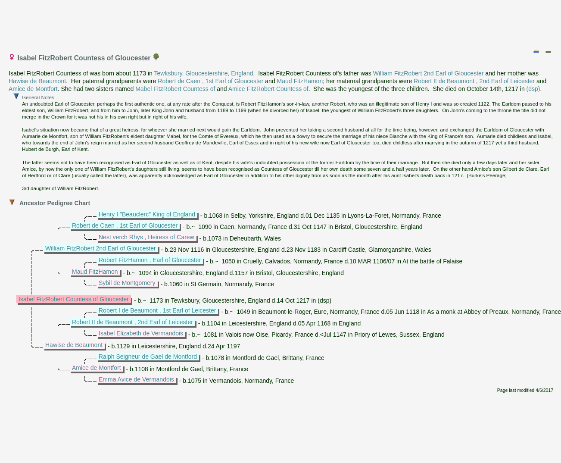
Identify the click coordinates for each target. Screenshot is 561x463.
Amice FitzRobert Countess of (268, 88)
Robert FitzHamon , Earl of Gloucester (150, 260)
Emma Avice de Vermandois (136, 379)
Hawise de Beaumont (37, 81)
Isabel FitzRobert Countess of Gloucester (74, 299)
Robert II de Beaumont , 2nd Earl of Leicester (474, 81)
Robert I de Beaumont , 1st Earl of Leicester (157, 310)
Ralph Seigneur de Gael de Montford (148, 356)
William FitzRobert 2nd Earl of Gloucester (428, 73)
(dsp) (533, 88)
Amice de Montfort (33, 88)
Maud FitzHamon (300, 81)
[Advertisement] (281, 22)
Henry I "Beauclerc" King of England (147, 214)
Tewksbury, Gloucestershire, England (203, 73)
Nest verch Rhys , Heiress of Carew (146, 237)
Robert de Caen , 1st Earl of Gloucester (210, 81)
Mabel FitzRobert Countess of (175, 88)
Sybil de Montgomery (127, 282)
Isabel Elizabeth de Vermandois (141, 333)
